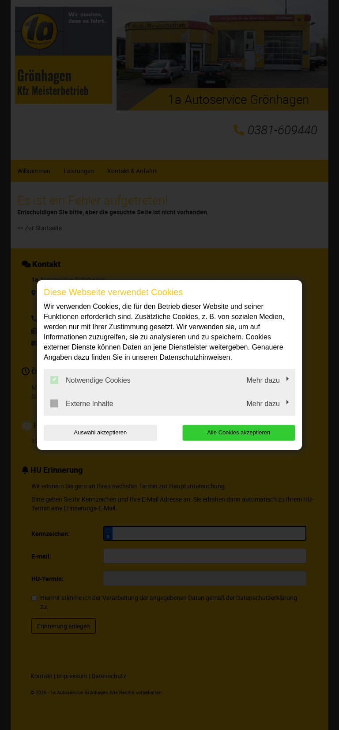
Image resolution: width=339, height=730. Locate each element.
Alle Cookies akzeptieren (238, 432)
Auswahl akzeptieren (100, 432)
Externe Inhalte (81, 403)
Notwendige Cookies (90, 380)
